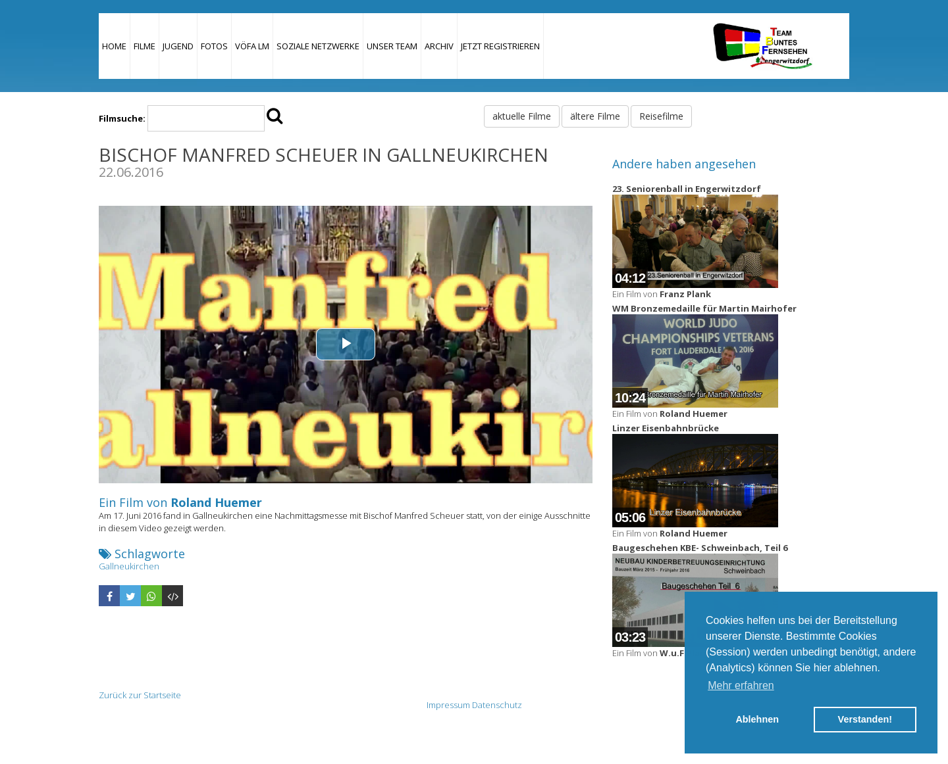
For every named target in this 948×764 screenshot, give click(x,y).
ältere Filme (595, 116)
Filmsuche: (122, 118)
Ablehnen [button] (757, 719)
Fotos (214, 46)
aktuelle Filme (521, 116)
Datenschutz (497, 705)
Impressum (448, 705)
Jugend (178, 46)
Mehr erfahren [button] (741, 685)
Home (114, 46)
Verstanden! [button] (865, 719)
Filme (144, 46)
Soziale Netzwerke (317, 46)
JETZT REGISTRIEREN (500, 46)
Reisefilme (661, 116)
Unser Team (392, 46)
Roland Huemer (216, 502)
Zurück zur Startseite (140, 695)
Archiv (439, 46)
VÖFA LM (252, 46)
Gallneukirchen (129, 566)
